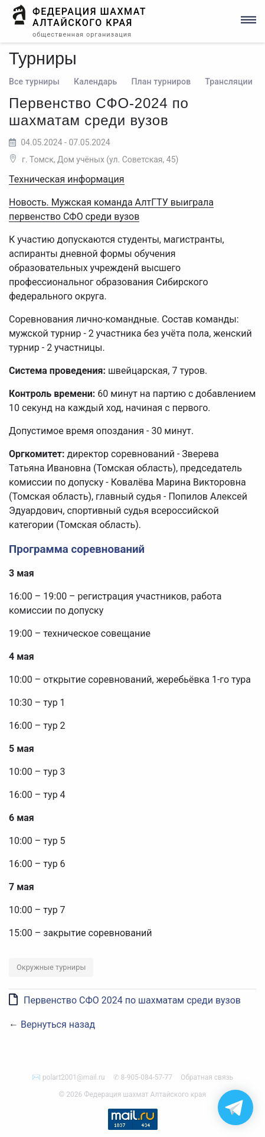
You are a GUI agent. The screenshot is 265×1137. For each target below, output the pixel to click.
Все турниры (34, 81)
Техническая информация (67, 179)
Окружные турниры (51, 967)
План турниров (161, 81)
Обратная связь (207, 1077)
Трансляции (229, 81)
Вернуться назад (58, 1024)
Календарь (95, 81)
